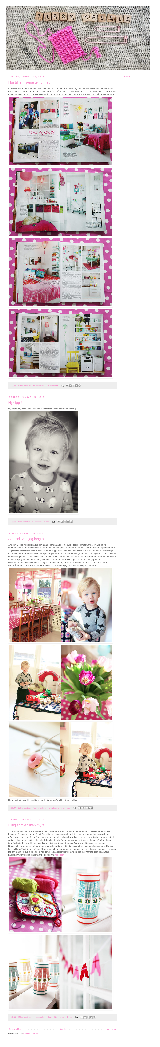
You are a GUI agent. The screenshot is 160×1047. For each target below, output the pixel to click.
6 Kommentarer (24, 521)
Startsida (63, 1029)
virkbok (62, 1017)
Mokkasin (59, 855)
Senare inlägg (15, 1029)
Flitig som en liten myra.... (28, 825)
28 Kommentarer (24, 385)
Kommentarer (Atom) (32, 1034)
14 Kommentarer (24, 1017)
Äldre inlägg (111, 1029)
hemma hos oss (59, 808)
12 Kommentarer (24, 808)
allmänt (44, 385)
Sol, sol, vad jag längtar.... (28, 539)
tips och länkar (53, 1017)
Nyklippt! (15, 403)
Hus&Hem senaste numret (29, 82)
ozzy (47, 521)
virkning (69, 1017)
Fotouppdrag (53, 385)
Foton (42, 521)
